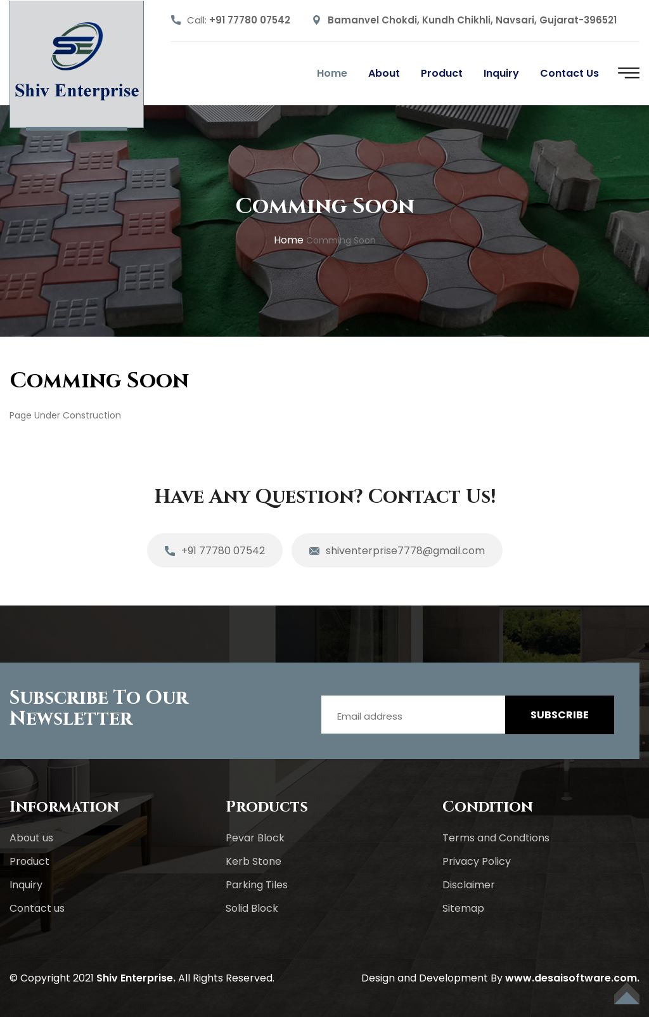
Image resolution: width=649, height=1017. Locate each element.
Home (332, 73)
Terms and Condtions (495, 838)
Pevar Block (255, 838)
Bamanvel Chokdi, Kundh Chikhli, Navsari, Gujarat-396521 (472, 20)
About (384, 73)
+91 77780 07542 (249, 20)
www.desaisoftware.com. (572, 978)
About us (31, 838)
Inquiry (501, 73)
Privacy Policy (476, 861)
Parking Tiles (257, 885)
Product (442, 73)
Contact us (569, 73)
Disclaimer (468, 885)
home (289, 240)
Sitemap (463, 908)
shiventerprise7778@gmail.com (397, 551)
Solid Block (252, 908)
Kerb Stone (253, 861)
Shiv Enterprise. (136, 978)
